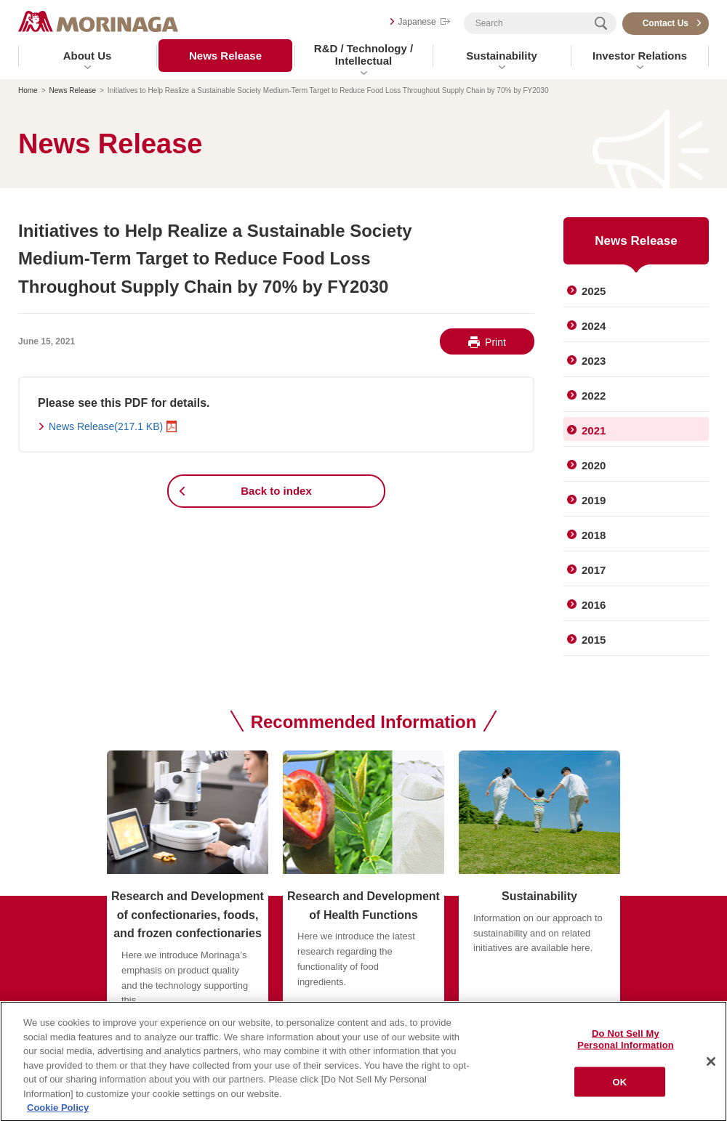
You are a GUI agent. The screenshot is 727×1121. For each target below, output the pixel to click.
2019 (594, 500)
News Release (225, 55)
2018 (594, 535)
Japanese (417, 22)
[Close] (711, 1064)
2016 (594, 605)
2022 (594, 395)
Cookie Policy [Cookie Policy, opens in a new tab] (58, 1110)
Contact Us (665, 23)
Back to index (276, 491)
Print (495, 342)
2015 (594, 640)
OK (620, 1084)
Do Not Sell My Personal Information (625, 1042)
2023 (594, 361)
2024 (594, 326)
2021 (594, 430)
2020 (594, 465)
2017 (594, 570)
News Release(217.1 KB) (106, 426)
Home (28, 90)
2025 (594, 291)
